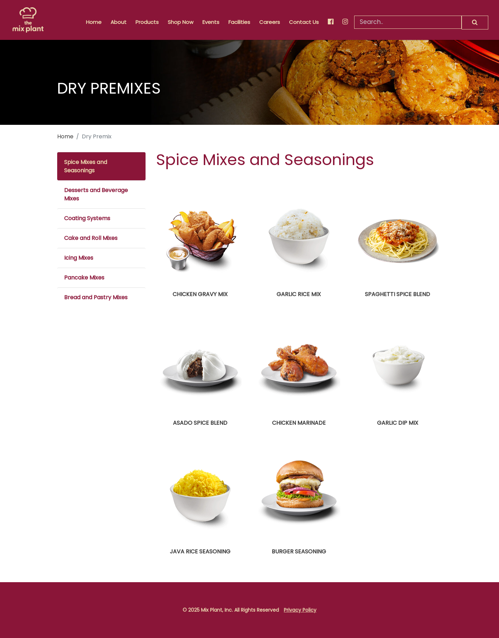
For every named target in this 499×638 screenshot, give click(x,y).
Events (210, 22)
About (118, 22)
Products (147, 22)
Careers (269, 22)
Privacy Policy (300, 609)
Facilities (239, 22)
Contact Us (304, 22)
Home (94, 22)
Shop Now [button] (180, 22)
